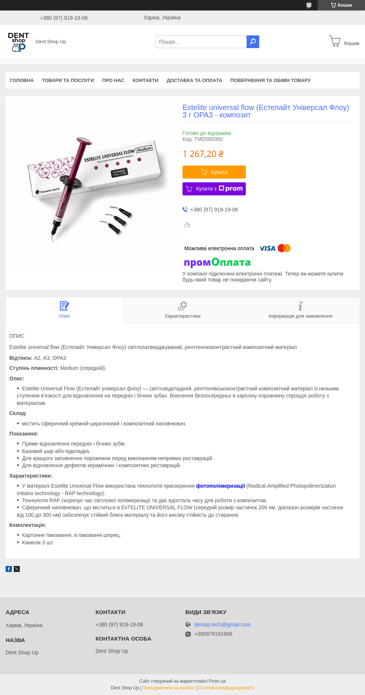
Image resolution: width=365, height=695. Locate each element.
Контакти (146, 80)
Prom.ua (217, 681)
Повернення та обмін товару (271, 80)
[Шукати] (253, 41)
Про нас (113, 80)
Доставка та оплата (194, 80)
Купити (219, 172)
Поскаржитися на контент (169, 688)
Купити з (219, 188)
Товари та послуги (68, 80)
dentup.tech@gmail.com (222, 625)
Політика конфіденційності (226, 688)
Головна (22, 80)
